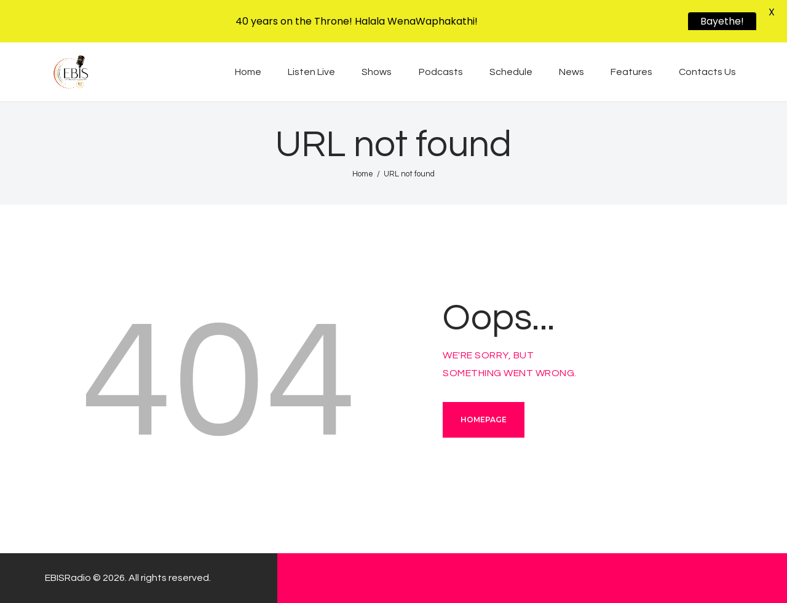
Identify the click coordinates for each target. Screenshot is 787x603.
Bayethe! (722, 21)
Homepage (484, 419)
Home (362, 174)
